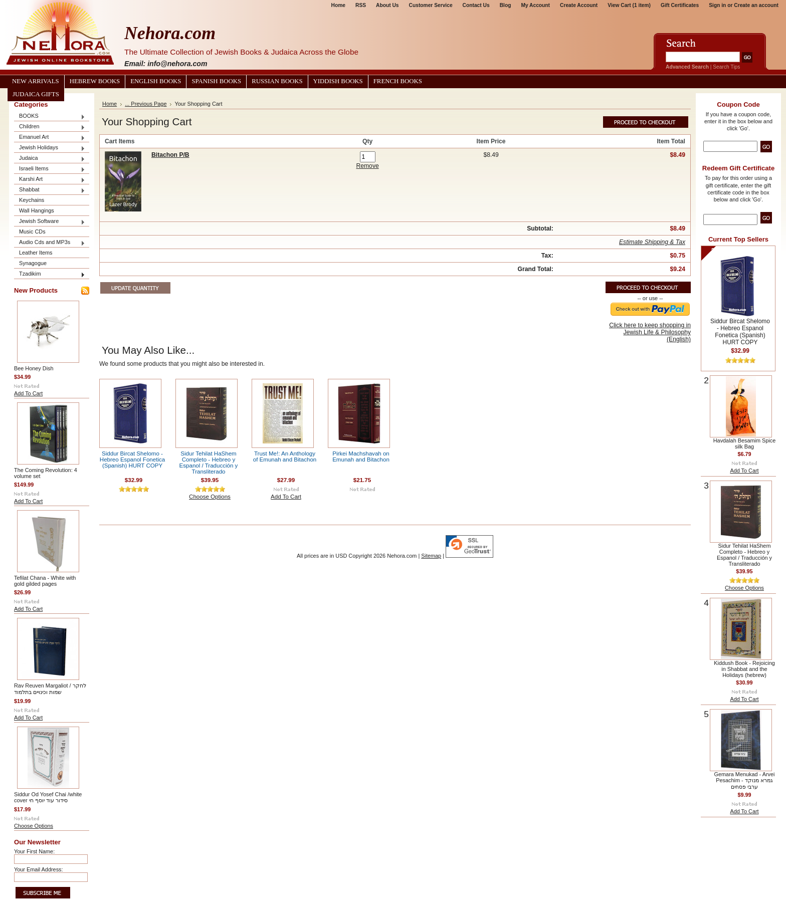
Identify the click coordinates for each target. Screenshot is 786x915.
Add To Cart (28, 393)
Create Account (579, 5)
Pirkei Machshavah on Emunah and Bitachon (360, 456)
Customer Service (431, 5)
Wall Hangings (36, 210)
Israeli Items (49, 169)
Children (49, 127)
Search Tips (726, 67)
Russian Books (277, 81)
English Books (155, 81)
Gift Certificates (680, 5)
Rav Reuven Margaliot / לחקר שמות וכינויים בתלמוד (50, 688)
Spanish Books (216, 81)
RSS (360, 5)
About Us (387, 5)
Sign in (717, 5)
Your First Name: (34, 851)
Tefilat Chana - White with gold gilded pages (45, 581)
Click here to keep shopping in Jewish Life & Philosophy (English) (650, 332)
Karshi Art (49, 179)
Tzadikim (49, 274)
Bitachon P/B (170, 154)
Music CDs (32, 231)
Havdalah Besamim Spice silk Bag (744, 443)
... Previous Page (145, 104)
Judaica (49, 158)
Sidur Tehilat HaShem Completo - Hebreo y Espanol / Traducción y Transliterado (208, 462)
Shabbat (49, 190)
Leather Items (36, 253)
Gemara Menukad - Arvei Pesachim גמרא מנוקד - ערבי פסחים (744, 780)
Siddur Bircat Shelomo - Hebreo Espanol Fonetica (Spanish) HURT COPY (132, 459)
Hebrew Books (95, 81)
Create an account (756, 5)
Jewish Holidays (49, 148)
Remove (367, 165)
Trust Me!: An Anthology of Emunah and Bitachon (284, 456)
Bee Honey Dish (34, 368)
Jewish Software (49, 221)
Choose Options (33, 826)
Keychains (31, 200)
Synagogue (33, 263)
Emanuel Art (49, 137)
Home (338, 5)
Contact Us (476, 5)
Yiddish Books (338, 81)
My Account (535, 5)
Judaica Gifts (36, 94)
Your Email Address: (38, 869)
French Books (397, 81)
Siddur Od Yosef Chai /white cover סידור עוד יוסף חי (48, 797)
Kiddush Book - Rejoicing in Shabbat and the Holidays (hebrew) (744, 669)
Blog (505, 5)
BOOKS (49, 116)
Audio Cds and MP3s (49, 243)
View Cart (629, 5)
